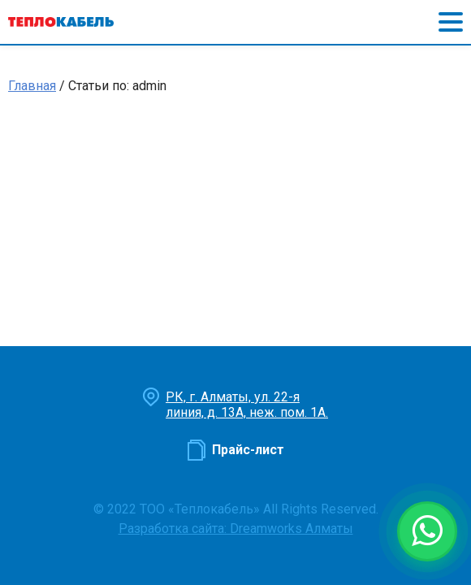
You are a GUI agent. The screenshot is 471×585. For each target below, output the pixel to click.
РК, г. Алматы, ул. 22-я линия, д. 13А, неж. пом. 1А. (247, 404)
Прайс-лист (248, 449)
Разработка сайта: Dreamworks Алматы (236, 528)
